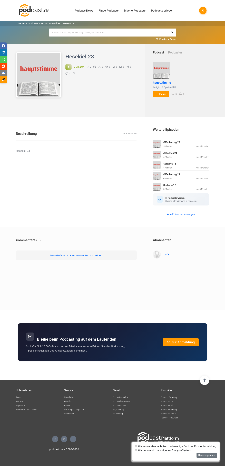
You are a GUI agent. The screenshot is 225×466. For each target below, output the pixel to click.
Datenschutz (69, 414)
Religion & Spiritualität (164, 87)
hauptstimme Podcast (51, 23)
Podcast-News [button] (84, 10)
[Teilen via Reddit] (3, 66)
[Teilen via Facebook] (3, 45)
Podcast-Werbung (169, 409)
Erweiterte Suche (167, 39)
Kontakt (67, 401)
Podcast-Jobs (167, 401)
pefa (166, 254)
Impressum (21, 405)
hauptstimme (162, 82)
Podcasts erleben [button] (162, 10)
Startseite (22, 23)
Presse (67, 405)
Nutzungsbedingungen (74, 409)
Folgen (161, 94)
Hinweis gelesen (206, 455)
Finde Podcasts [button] (109, 10)
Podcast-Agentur (168, 414)
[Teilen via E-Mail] (3, 73)
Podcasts (33, 23)
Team (18, 397)
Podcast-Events (119, 405)
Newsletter (69, 397)
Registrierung (118, 409)
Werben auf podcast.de (26, 409)
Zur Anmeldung (181, 342)
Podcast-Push (167, 405)
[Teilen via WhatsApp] (3, 59)
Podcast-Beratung (169, 397)
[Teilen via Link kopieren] (3, 79)
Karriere (19, 401)
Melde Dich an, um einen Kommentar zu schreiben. (76, 255)
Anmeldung (118, 414)
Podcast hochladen (121, 401)
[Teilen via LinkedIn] (3, 52)
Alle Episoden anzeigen (181, 214)
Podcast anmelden (121, 397)
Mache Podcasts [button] (135, 10)
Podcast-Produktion (170, 418)
